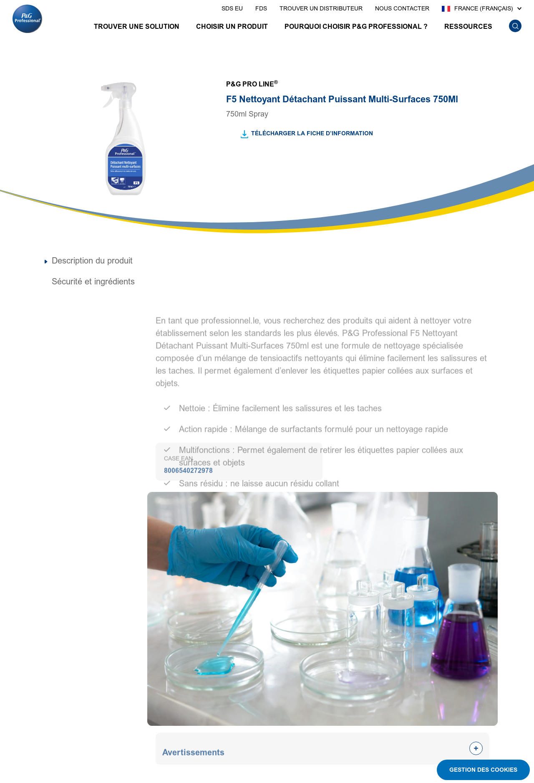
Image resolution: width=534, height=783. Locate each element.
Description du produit (92, 261)
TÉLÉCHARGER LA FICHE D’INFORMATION (312, 133)
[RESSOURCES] (468, 28)
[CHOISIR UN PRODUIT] (232, 28)
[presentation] (232, 8)
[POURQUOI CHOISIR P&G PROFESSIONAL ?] (356, 28)
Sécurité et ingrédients (93, 282)
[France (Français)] (481, 8)
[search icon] (515, 26)
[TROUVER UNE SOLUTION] (136, 28)
